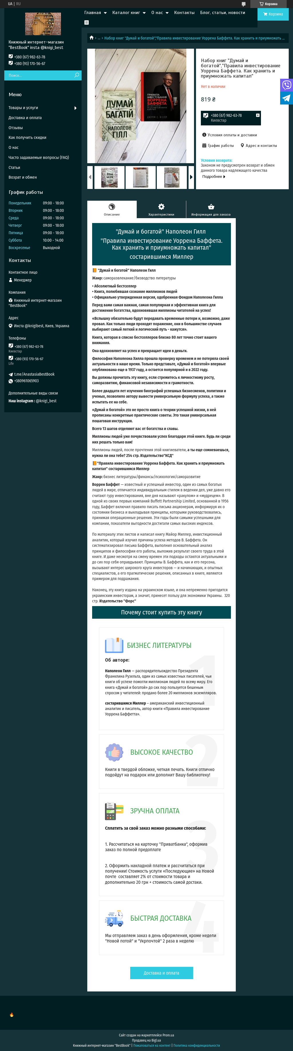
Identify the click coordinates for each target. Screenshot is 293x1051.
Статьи (14, 167)
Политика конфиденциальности (196, 1046)
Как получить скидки (27, 137)
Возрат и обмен (23, 177)
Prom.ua (168, 1035)
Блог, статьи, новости (222, 12)
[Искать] (77, 75)
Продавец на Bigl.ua (146, 1040)
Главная (92, 12)
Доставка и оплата (161, 973)
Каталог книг (126, 12)
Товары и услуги (23, 107)
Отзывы (16, 127)
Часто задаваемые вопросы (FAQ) (39, 157)
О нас (157, 12)
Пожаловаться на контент (152, 1046)
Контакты (184, 12)
